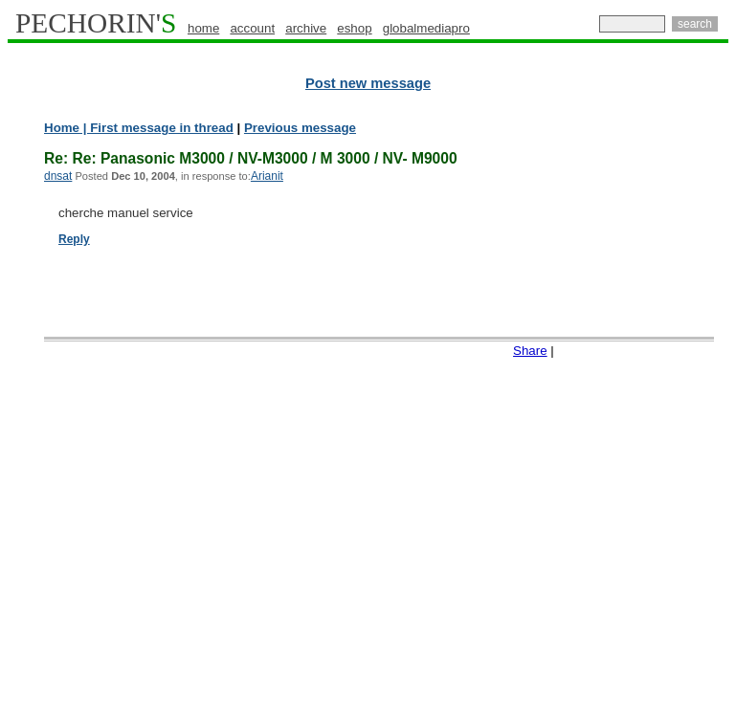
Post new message (368, 83)
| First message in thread (156, 128)
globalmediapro (426, 28)
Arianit (267, 176)
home (203, 28)
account (252, 28)
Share (530, 350)
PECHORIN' (95, 23)
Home (61, 128)
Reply (74, 239)
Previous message (300, 128)
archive (305, 28)
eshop (354, 28)
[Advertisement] (652, 411)
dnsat (58, 176)
